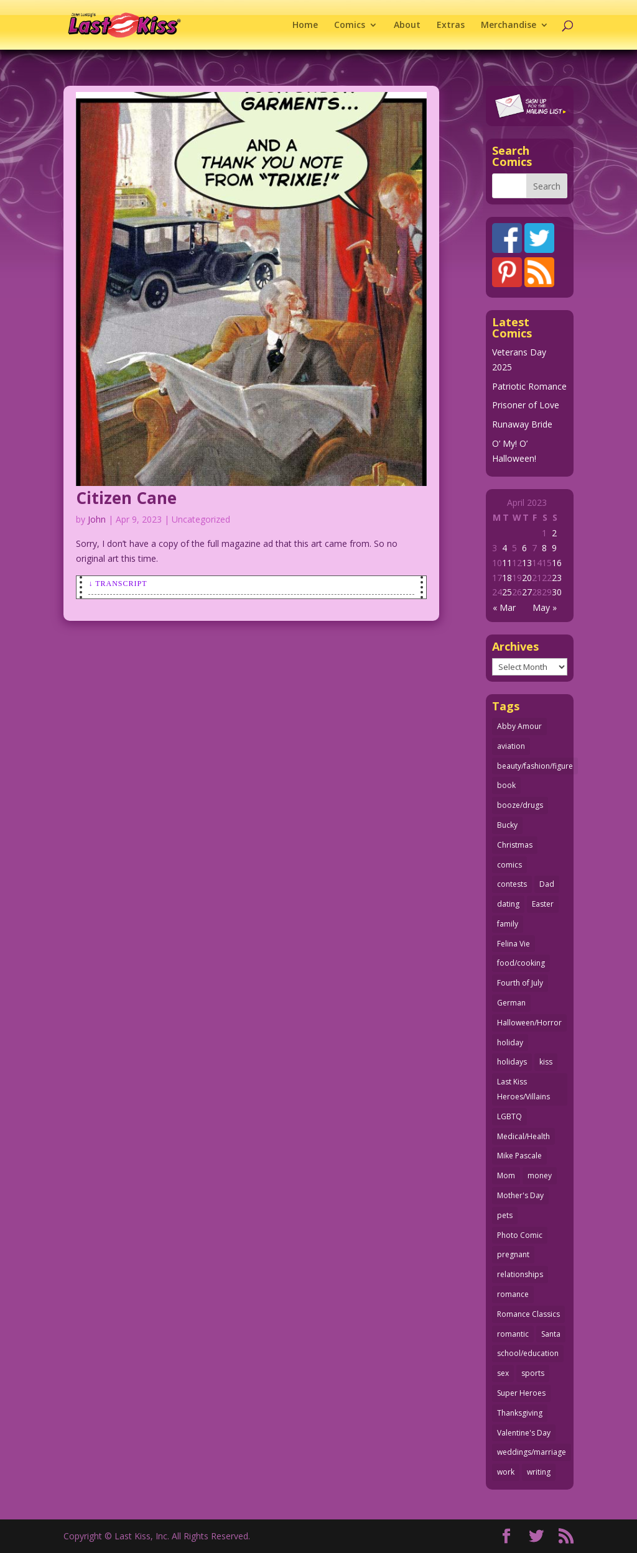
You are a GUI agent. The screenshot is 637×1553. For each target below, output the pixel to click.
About (407, 25)
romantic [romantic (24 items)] (513, 1334)
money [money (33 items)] (540, 1175)
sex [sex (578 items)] (503, 1373)
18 (507, 578)
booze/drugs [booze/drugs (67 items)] (520, 805)
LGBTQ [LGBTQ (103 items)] (509, 1116)
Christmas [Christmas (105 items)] (514, 845)
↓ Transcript (117, 583)
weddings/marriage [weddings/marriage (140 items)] (531, 1452)
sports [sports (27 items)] (532, 1373)
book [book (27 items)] (506, 785)
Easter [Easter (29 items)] (543, 904)
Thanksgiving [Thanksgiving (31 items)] (519, 1413)
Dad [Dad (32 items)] (546, 884)
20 (527, 578)
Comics (349, 25)
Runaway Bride (522, 424)
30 (557, 592)
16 (557, 563)
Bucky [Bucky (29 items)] (507, 825)
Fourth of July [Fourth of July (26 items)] (520, 983)
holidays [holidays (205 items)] (512, 1061)
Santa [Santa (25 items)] (550, 1334)
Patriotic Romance (529, 386)
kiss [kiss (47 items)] (545, 1061)
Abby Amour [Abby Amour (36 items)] (519, 726)
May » (544, 607)
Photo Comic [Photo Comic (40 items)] (519, 1235)
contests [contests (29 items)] (512, 884)
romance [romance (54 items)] (513, 1294)
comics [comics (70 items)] (509, 864)
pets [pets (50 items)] (505, 1215)
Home (305, 25)
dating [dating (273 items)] (508, 904)
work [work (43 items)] (505, 1472)
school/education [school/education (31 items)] (528, 1353)
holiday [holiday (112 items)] (510, 1042)
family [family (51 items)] (507, 924)
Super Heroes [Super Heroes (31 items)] (521, 1393)
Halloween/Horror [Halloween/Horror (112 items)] (529, 1022)
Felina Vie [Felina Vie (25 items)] (513, 943)
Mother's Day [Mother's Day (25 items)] (520, 1195)
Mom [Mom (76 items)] (506, 1175)
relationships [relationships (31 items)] (520, 1274)
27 (527, 592)
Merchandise (508, 25)
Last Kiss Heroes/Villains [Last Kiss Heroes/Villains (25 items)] (523, 1089)
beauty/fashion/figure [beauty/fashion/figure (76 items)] (535, 766)
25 (507, 592)
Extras (451, 25)
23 (557, 578)
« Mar (504, 607)
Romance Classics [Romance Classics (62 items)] (528, 1314)
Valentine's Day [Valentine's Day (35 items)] (524, 1432)
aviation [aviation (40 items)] (511, 746)
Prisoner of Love (525, 405)
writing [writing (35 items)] (539, 1472)
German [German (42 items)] (511, 1002)
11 (507, 563)
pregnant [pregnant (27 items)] (513, 1254)
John (97, 519)
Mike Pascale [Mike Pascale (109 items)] (519, 1155)
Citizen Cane (126, 498)
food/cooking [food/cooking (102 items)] (521, 963)
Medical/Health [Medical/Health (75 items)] (523, 1136)
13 (527, 563)
